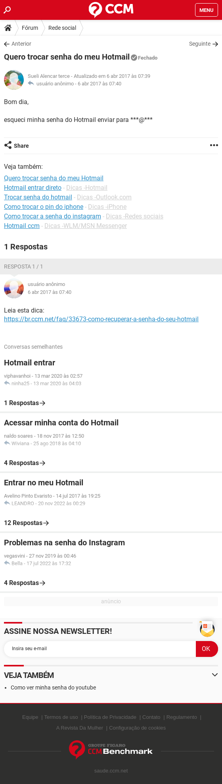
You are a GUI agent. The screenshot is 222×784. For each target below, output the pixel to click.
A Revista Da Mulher (79, 728)
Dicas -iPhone (107, 206)
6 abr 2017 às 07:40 (99, 84)
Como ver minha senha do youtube (53, 687)
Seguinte (200, 44)
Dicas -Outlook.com (104, 197)
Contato (151, 717)
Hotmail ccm (22, 226)
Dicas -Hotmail (86, 187)
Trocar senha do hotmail (38, 197)
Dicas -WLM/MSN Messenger (85, 226)
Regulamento (181, 717)
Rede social (62, 28)
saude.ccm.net (111, 771)
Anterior (21, 44)
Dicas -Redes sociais (134, 216)
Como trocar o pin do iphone (43, 206)
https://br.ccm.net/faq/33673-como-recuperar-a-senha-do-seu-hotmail (101, 319)
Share (21, 146)
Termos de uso (61, 717)
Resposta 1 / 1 (23, 266)
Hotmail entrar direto (32, 187)
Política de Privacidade (110, 717)
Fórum (30, 28)
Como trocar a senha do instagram (52, 216)
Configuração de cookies (137, 728)
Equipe (30, 717)
